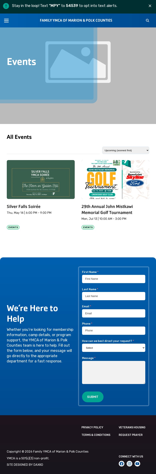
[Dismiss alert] (150, 6)
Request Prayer (131, 435)
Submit (92, 397)
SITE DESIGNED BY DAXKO (25, 464)
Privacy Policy (92, 427)
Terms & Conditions (95, 435)
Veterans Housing (132, 427)
